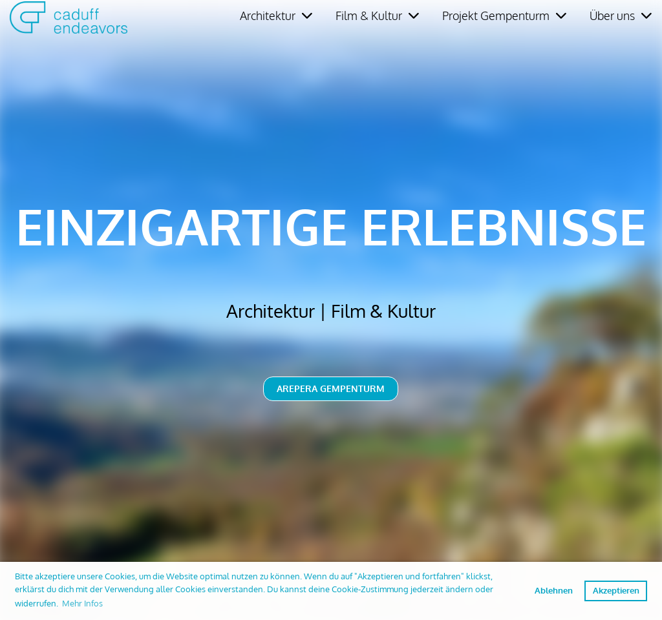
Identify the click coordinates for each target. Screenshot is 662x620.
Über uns (621, 15)
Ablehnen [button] (554, 590)
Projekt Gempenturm (504, 15)
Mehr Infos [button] (82, 603)
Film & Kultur (377, 15)
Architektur (276, 15)
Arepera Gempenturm (331, 388)
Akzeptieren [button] (616, 590)
